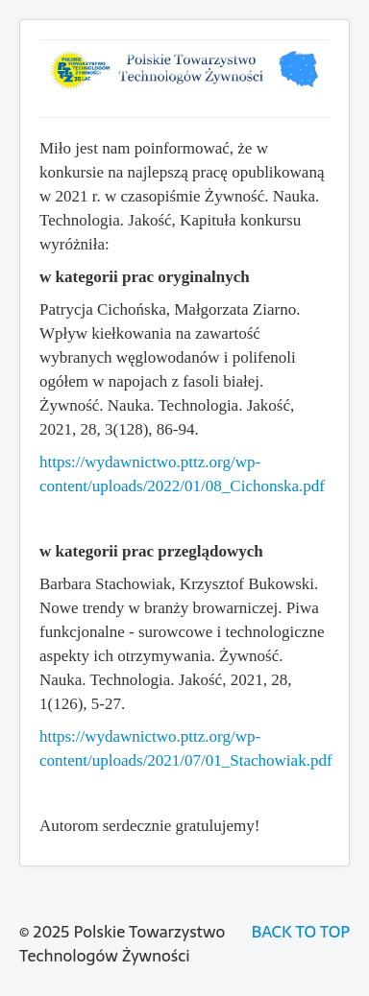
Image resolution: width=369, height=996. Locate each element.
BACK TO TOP (301, 931)
